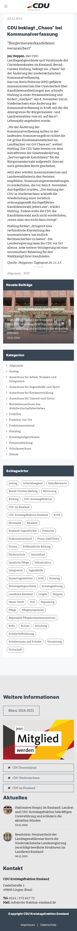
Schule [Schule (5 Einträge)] (25, 626)
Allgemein (14, 273)
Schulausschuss (20, 448)
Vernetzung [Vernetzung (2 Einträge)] (54, 641)
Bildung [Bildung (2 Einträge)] (13, 499)
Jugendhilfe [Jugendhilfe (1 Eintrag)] (35, 570)
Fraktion (15, 414)
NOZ (27, 273)
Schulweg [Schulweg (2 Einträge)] (41, 626)
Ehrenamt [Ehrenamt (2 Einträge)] (15, 523)
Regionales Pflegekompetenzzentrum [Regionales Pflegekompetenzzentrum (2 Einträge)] (32, 618)
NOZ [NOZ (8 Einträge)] (32, 602)
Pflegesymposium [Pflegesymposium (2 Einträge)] (33, 610)
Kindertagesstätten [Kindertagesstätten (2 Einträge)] (21, 578)
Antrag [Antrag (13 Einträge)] (13, 483)
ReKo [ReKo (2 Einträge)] (12, 626)
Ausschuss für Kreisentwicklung (31, 392)
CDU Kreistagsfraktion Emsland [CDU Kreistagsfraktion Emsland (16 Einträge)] (28, 515)
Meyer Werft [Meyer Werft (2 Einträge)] (16, 602)
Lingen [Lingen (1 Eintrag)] (42, 594)
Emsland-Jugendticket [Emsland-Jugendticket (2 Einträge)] (23, 530)
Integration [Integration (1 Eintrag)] (16, 570)
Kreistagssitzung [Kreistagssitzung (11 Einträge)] (52, 586)
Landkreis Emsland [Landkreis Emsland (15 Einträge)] (21, 594)
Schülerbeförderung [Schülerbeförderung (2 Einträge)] (21, 634)
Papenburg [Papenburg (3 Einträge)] (47, 602)
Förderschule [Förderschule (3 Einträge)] (17, 554)
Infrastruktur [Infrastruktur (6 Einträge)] (42, 562)
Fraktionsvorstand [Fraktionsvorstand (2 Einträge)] (20, 538)
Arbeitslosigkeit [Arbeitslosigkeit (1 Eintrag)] (33, 483)
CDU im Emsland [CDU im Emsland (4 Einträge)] (19, 507)
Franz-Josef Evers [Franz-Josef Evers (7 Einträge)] (48, 538)
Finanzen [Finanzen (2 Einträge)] (48, 530)
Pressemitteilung (21, 443)
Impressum (28, 924)
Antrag (14, 371)
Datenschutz (48, 924)
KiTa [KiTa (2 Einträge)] (41, 578)
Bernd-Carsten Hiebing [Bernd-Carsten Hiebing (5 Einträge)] (23, 491)
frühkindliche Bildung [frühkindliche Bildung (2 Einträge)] (37, 546)
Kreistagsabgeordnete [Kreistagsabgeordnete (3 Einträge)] (22, 586)
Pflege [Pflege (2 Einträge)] (12, 610)
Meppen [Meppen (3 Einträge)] (58, 594)
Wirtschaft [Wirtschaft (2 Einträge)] (15, 649)
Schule (13, 454)
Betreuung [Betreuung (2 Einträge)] (49, 491)
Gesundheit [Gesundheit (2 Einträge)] (38, 554)
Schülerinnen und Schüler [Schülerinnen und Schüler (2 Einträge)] (25, 641)
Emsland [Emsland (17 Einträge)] (32, 523)
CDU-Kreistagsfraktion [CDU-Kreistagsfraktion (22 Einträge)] (38, 499)
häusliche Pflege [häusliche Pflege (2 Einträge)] (19, 562)
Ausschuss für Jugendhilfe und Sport (34, 387)
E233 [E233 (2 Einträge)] (57, 515)
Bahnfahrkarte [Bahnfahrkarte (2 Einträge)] (57, 483)
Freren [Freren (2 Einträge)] (13, 546)
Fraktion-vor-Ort (20, 420)
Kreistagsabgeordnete (24, 437)
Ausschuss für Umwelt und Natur (32, 398)
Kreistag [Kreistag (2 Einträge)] (54, 578)
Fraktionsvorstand (21, 425)
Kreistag (15, 431)
